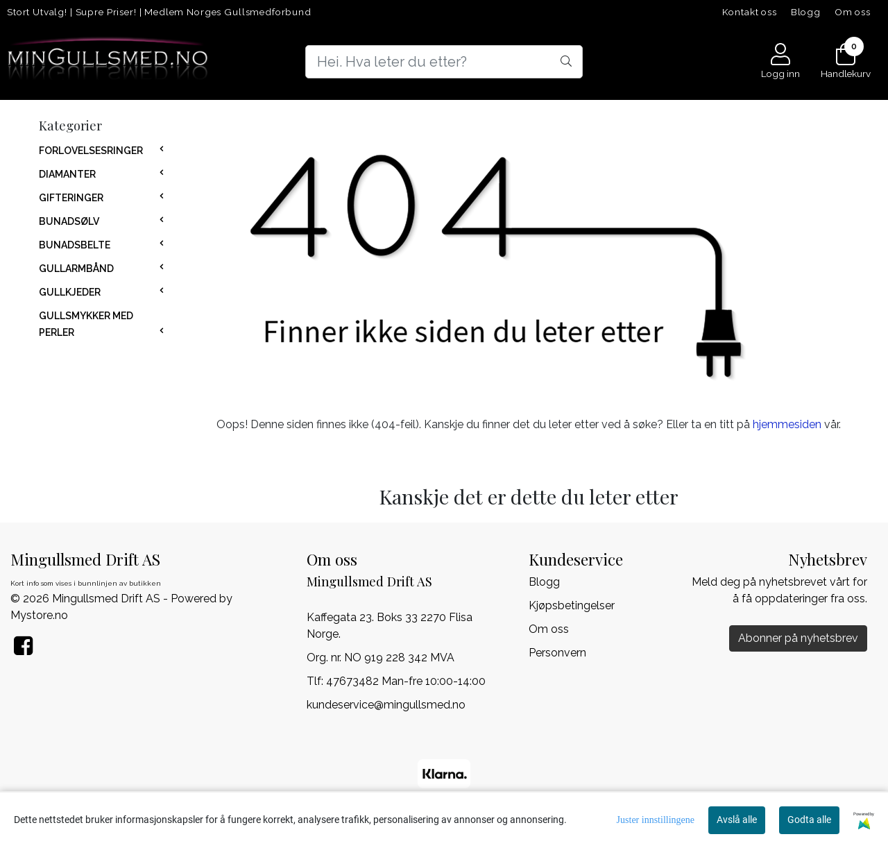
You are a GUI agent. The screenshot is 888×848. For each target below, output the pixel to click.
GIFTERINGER (71, 197)
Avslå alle (737, 819)
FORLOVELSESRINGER (91, 150)
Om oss (853, 11)
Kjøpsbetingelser (572, 605)
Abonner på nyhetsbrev (798, 638)
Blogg (806, 11)
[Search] (444, 61)
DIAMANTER (67, 174)
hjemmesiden (787, 424)
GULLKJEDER (70, 292)
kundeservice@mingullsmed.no (386, 704)
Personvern (557, 652)
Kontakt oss (749, 11)
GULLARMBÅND (76, 268)
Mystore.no (39, 615)
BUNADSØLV (69, 221)
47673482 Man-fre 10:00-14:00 (406, 681)
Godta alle (809, 819)
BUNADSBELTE (74, 245)
